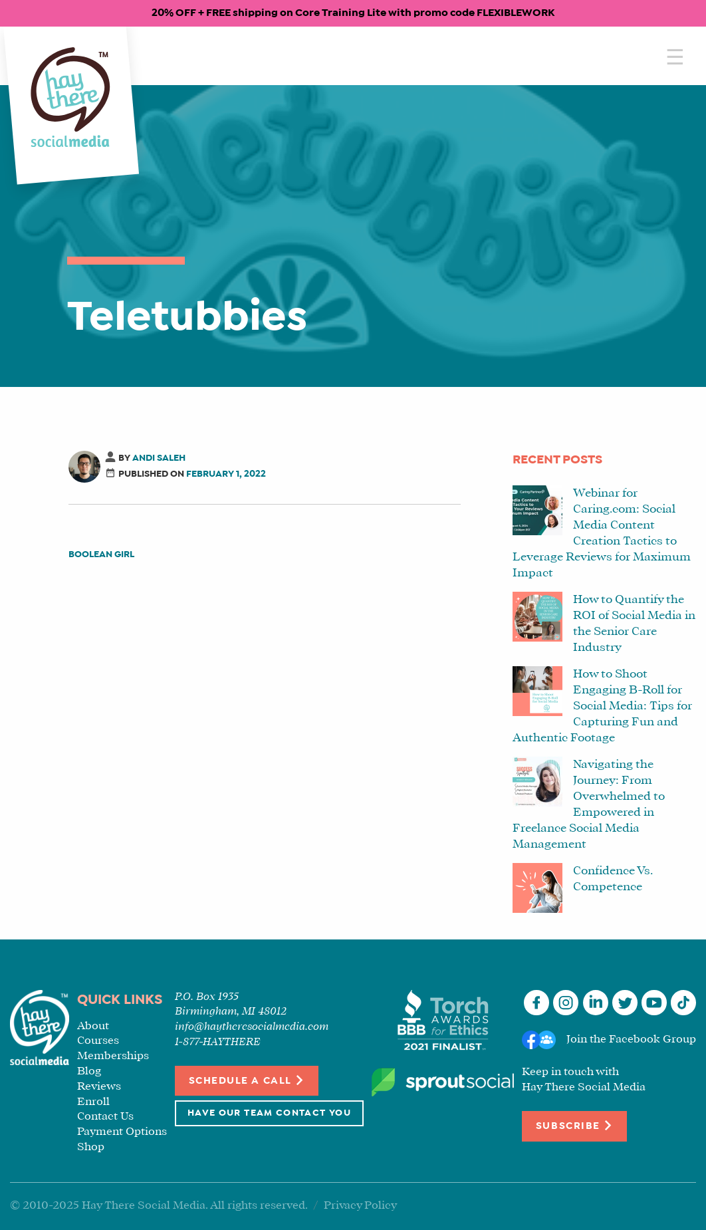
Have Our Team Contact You (269, 1113)
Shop (90, 1147)
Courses (98, 1041)
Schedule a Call (247, 1080)
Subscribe (574, 1125)
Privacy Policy (360, 1206)
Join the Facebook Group (631, 1040)
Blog (89, 1071)
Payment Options (122, 1132)
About (93, 1026)
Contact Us (105, 1117)
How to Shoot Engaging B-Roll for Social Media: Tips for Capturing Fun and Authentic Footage (602, 706)
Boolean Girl (101, 554)
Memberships (113, 1056)
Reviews (99, 1087)
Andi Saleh (158, 458)
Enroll (93, 1102)
